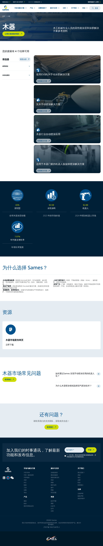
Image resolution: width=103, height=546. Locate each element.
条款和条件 (81, 498)
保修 (52, 482)
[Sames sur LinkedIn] (4, 478)
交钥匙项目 (54, 472)
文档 (65, 8)
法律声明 (80, 493)
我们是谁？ (81, 472)
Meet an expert (19, 2)
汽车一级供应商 (29, 475)
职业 (85, 8)
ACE (25, 482)
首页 (3, 16)
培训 (52, 480)
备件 (52, 487)
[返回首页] (5, 8)
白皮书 (53, 506)
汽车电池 (26, 477)
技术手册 (53, 501)
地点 (79, 477)
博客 (52, 503)
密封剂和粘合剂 (29, 506)
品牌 (79, 480)
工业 (25, 487)
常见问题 (53, 492)
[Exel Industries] (52, 538)
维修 (52, 490)
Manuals (6, 2)
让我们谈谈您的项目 (14, 34)
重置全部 (25, 59)
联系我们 (9, 379)
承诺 (79, 475)
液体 (25, 501)
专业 (25, 492)
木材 (25, 480)
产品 (32, 8)
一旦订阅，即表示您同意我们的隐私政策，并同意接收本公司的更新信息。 (81, 456)
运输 (25, 490)
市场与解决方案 (20, 8)
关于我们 (75, 8)
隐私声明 (80, 496)
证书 (52, 508)
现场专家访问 (55, 477)
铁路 (25, 485)
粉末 (25, 503)
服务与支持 (55, 8)
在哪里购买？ (42, 8)
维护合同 (53, 485)
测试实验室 (54, 475)
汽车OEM (27, 472)
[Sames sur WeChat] (12, 478)
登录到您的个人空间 (94, 2)
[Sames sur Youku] (8, 478)
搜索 (95, 8)
